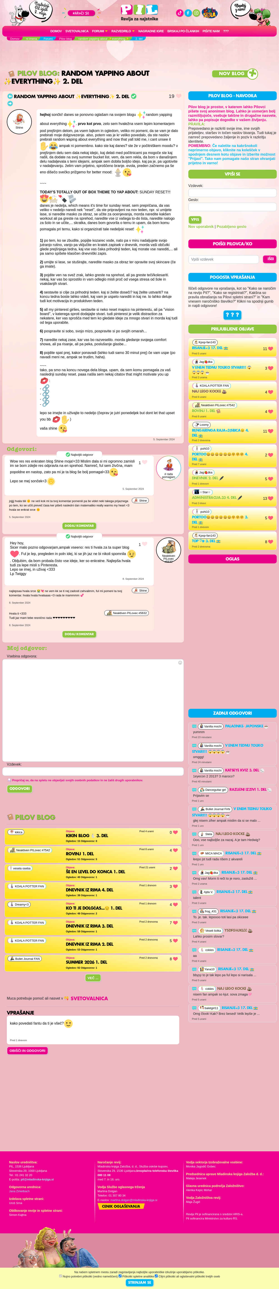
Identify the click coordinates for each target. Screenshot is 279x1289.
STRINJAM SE (139, 1283)
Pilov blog (32, 73)
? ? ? (232, 315)
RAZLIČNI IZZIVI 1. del (250, 790)
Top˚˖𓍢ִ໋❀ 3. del (206, 541)
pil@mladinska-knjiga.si (37, 1179)
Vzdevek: (195, 186)
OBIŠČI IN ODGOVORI (27, 1051)
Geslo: (193, 200)
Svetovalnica (77, 31)
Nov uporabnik (201, 227)
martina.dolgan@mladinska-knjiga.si (133, 1200)
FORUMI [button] (98, 31)
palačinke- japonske (247, 726)
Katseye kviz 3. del (244, 770)
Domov (56, 31)
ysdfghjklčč (238, 931)
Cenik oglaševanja (121, 1207)
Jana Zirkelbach (19, 1191)
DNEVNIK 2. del (208, 478)
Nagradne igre (151, 31)
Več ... (93, 978)
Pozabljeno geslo (232, 227)
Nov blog (231, 74)
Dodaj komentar (79, 526)
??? (226, 31)
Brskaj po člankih (183, 31)
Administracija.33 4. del (217, 498)
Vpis (195, 220)
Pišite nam (211, 31)
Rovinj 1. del (206, 411)
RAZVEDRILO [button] (121, 31)
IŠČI (271, 259)
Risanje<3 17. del (210, 348)
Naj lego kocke (209, 391)
